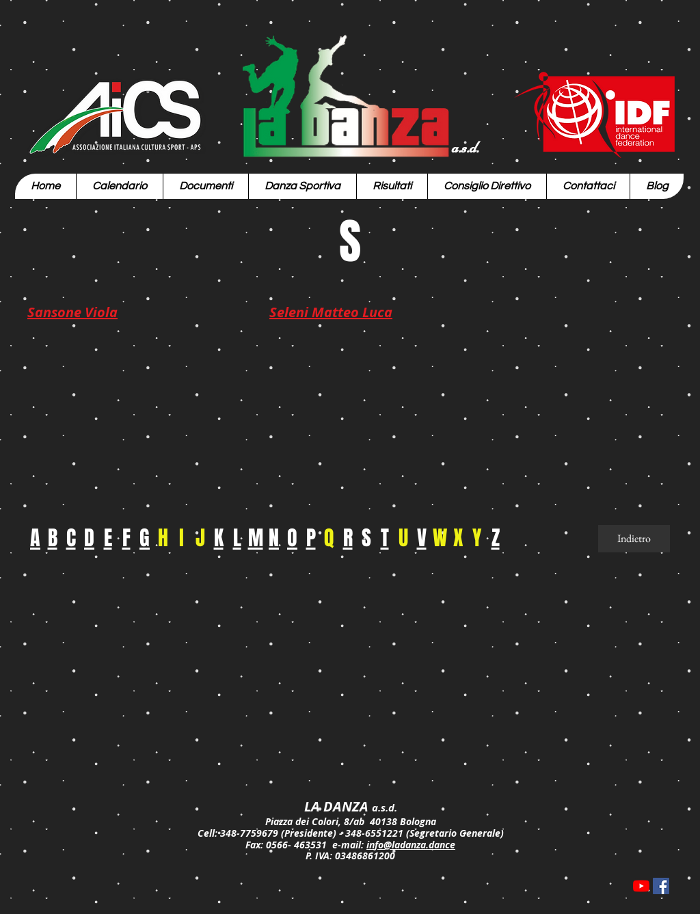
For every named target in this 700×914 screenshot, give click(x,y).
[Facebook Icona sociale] (661, 886)
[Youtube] (641, 886)
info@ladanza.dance (410, 844)
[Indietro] (634, 538)
